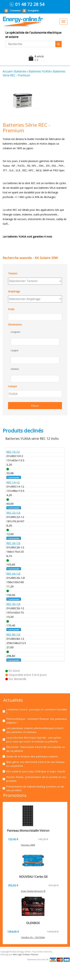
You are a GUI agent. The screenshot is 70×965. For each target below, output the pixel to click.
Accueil (7, 71)
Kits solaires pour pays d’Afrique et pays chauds (35, 771)
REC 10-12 (13, 451)
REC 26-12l (13, 543)
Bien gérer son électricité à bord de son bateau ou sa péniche (35, 763)
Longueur (15, 331)
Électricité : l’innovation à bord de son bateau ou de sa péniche (35, 748)
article (39, 56)
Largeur (15, 350)
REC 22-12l (13, 512)
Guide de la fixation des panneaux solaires (32, 756)
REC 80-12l (13, 634)
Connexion (15, 10)
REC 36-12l (13, 573)
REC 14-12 (13, 482)
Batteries (20, 71)
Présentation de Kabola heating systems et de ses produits (35, 788)
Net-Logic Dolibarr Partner (25, 954)
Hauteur (15, 369)
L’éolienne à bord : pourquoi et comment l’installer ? (36, 711)
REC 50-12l (13, 604)
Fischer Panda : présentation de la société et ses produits (36, 779)
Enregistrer (33, 10)
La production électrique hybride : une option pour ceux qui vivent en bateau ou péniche (33, 739)
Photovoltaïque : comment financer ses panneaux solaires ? (36, 720)
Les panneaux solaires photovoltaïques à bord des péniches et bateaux (34, 730)
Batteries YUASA (40, 71)
